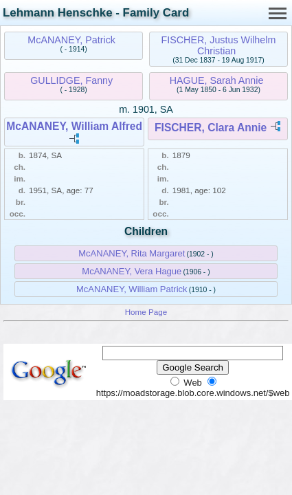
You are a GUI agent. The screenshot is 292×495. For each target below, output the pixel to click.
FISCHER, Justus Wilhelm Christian (218, 45)
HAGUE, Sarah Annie (217, 80)
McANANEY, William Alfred (74, 126)
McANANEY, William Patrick (132, 289)
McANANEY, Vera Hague (131, 271)
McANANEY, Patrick (71, 39)
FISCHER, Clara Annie (211, 127)
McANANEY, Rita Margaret (131, 253)
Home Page (146, 311)
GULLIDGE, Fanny (71, 80)
